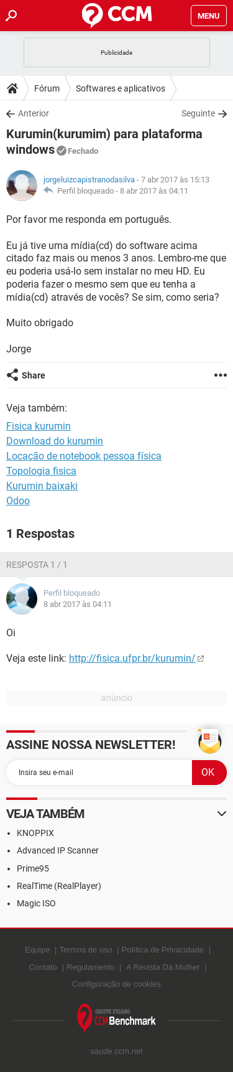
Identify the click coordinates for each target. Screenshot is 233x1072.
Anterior (33, 113)
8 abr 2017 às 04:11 (154, 190)
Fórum (47, 88)
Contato (43, 967)
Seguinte (198, 113)
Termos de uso (85, 949)
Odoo (18, 501)
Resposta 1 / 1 (37, 565)
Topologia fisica (41, 471)
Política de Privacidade (163, 949)
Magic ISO (36, 903)
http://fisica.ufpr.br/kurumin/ (132, 658)
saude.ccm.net (116, 1051)
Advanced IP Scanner (58, 850)
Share (33, 375)
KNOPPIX (35, 833)
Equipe (37, 949)
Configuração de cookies (116, 984)
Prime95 (33, 868)
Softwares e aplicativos (120, 88)
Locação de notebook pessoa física (84, 456)
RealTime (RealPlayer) (59, 886)
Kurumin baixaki (42, 486)
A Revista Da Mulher (163, 967)
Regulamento (90, 967)
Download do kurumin (54, 441)
